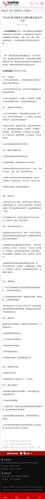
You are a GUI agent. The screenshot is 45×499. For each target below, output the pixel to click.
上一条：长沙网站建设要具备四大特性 (17, 443)
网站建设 (6, 449)
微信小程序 (15, 449)
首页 (11, 11)
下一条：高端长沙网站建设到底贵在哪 (17, 446)
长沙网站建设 (10, 31)
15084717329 (32, 3)
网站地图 (38, 490)
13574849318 (36, 3)
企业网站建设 (8, 71)
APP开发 (23, 449)
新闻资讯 (18, 11)
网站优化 (32, 449)
